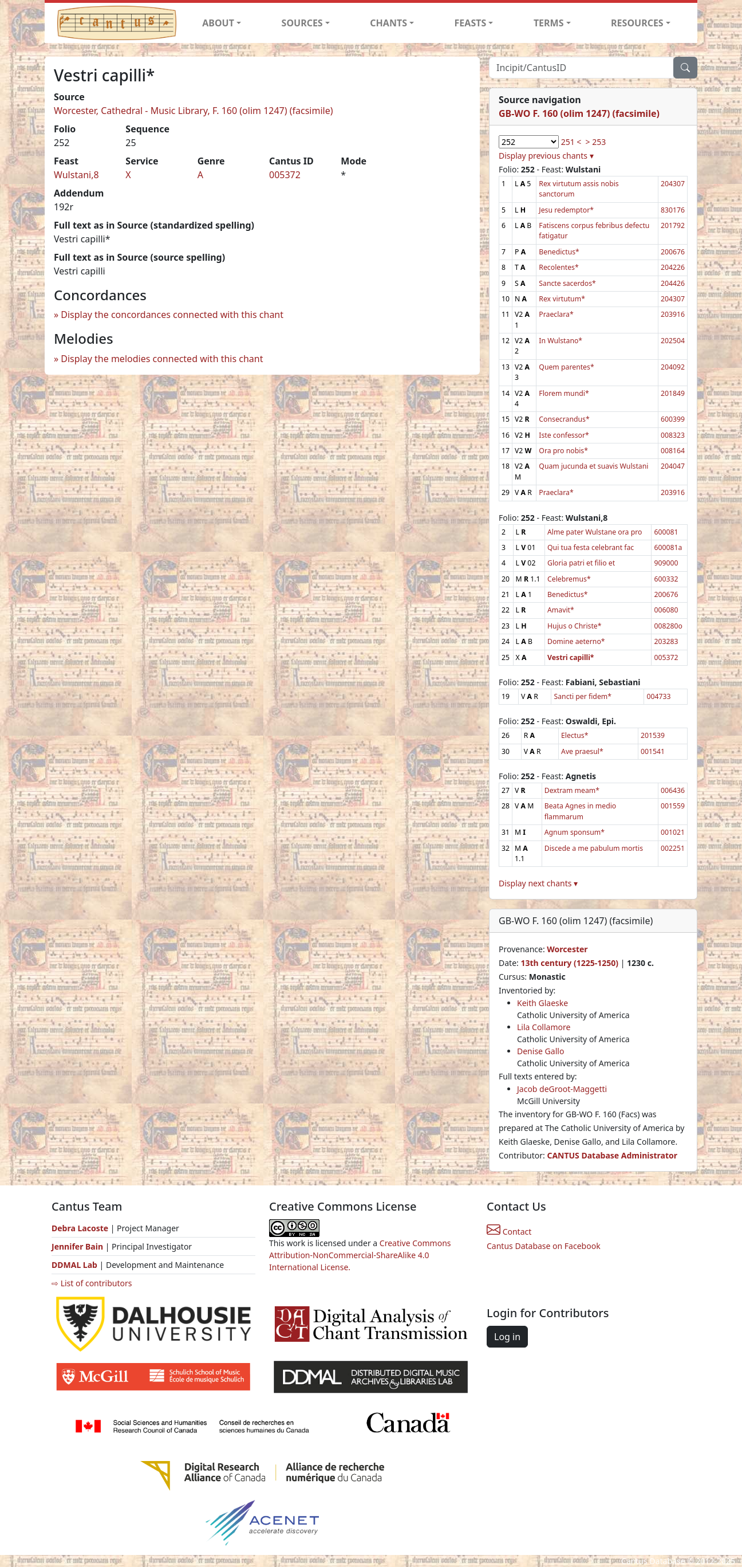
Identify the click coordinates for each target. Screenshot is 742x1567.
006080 (666, 610)
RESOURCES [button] (637, 23)
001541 (653, 751)
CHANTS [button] (388, 23)
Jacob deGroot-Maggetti (562, 1088)
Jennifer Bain (78, 1246)
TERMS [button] (549, 23)
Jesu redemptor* (566, 210)
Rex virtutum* (562, 299)
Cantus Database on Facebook (544, 1245)
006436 (673, 790)
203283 (666, 641)
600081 (666, 532)
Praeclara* (556, 314)
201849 (673, 393)
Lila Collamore (543, 1027)
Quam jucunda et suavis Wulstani (593, 466)
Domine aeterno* (576, 641)
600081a (668, 547)
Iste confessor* (564, 435)
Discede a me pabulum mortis (593, 848)
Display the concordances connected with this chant (172, 314)
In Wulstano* (560, 340)
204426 (673, 283)
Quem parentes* (566, 367)
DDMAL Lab (74, 1264)
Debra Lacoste (80, 1228)
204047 (673, 466)
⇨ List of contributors (92, 1283)
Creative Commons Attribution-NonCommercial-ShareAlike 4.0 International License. (360, 1255)
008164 (673, 450)
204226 (673, 267)
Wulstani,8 (76, 174)
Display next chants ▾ (538, 883)
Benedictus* (559, 252)
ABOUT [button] (218, 23)
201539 (653, 735)
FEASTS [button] (471, 23)
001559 (673, 806)
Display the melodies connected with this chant (162, 358)
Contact (509, 1231)
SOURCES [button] (302, 23)
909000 (666, 563)
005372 (285, 174)
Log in (507, 1336)
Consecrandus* (564, 419)
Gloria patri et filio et (581, 563)
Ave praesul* (582, 751)
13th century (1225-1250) (569, 962)
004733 (658, 696)
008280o (668, 626)
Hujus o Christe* (574, 626)
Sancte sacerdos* (567, 283)
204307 (673, 183)
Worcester (567, 949)
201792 (673, 225)
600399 (673, 419)
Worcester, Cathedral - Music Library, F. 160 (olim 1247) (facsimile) (193, 110)
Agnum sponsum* (574, 832)
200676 (673, 252)
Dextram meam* (571, 790)
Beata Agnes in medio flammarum (580, 811)
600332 (666, 579)
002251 (673, 848)
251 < (571, 141)
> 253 (596, 141)
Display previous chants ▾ (546, 155)
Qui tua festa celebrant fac (590, 547)
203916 (673, 314)
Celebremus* (569, 579)
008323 (673, 435)
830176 (673, 210)
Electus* (574, 735)
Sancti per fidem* (582, 696)
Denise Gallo (540, 1051)
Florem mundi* (564, 393)
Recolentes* (558, 267)
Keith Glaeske (542, 1002)
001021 (673, 832)
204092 (673, 367)
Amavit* (560, 610)
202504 (673, 340)
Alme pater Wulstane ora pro (594, 532)
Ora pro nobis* (563, 450)
